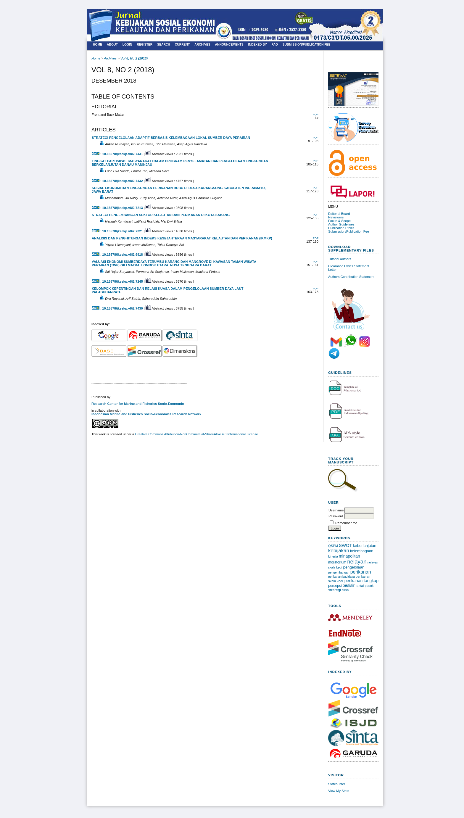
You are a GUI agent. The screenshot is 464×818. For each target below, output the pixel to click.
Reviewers (336, 217)
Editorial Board (339, 213)
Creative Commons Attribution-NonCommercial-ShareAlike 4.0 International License (196, 434)
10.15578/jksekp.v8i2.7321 (122, 231)
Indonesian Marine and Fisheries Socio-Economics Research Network (146, 414)
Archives (202, 44)
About (112, 44)
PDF (315, 114)
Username (336, 510)
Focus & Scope (339, 221)
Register (144, 44)
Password (335, 516)
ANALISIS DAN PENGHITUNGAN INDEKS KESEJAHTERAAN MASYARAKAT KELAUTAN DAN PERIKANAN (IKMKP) (182, 238)
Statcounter (336, 784)
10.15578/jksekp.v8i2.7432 (122, 181)
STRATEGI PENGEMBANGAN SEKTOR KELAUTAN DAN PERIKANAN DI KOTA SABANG (161, 215)
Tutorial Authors (339, 259)
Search (163, 44)
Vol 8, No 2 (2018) (134, 58)
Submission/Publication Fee (348, 231)
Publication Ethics (341, 228)
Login (127, 44)
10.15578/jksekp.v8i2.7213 (122, 208)
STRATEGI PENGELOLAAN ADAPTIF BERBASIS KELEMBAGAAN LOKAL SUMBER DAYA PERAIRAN (171, 137)
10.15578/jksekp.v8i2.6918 (122, 254)
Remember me (346, 523)
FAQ (275, 44)
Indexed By (257, 44)
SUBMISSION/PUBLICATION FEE (307, 44)
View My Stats (338, 791)
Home (97, 44)
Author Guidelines (341, 224)
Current (182, 44)
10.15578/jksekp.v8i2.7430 (122, 308)
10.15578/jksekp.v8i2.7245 (122, 281)
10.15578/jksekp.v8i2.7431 (122, 154)
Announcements (229, 44)
